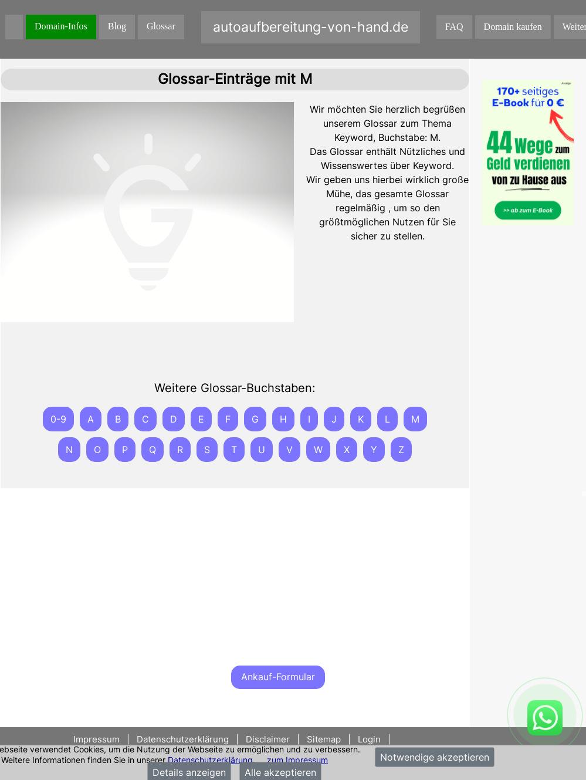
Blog (117, 26)
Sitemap (324, 739)
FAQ (454, 27)
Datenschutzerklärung (210, 759)
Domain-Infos (61, 26)
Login (369, 739)
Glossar (161, 26)
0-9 (58, 419)
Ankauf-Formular (278, 677)
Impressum (97, 739)
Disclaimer (268, 739)
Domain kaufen (513, 27)
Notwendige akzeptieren (434, 757)
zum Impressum (297, 759)
